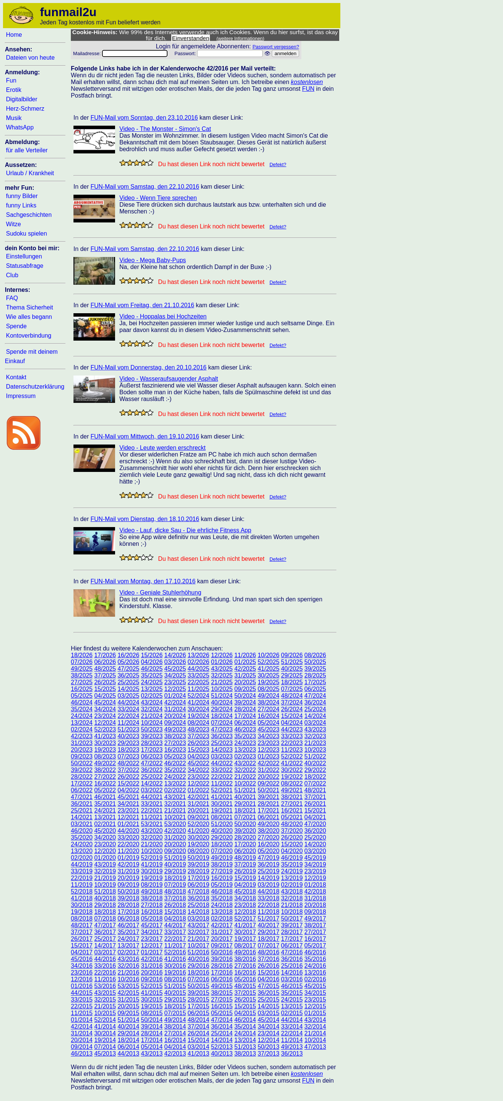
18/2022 (315, 777)
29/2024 (222, 709)
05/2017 (315, 945)
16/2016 (245, 972)
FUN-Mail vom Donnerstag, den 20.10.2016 (148, 367)
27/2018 (152, 905)
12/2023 (268, 750)
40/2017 (268, 925)
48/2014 (199, 1020)
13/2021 (105, 817)
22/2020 (128, 844)
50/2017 (292, 918)
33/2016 (105, 966)
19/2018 (82, 912)
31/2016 (152, 966)
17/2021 (268, 810)
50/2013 (268, 1047)
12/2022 (199, 783)
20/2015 (128, 1006)
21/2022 (245, 777)
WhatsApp (20, 127)
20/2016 (152, 972)
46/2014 (245, 1020)
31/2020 (175, 837)
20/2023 (82, 750)
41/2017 (245, 925)
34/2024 (105, 709)
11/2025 (199, 689)
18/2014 (128, 1040)
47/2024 (315, 695)
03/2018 (199, 918)
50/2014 (152, 1020)
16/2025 (82, 689)
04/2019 (245, 885)
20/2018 (315, 905)
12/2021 (128, 817)
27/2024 (268, 709)
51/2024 (222, 695)
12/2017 (152, 945)
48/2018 (175, 891)
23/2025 (175, 682)
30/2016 (175, 966)
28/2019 (199, 871)
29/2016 (199, 966)
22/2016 (105, 972)
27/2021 (292, 804)
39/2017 (292, 925)
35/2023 (245, 736)
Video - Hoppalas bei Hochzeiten (163, 316)
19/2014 (105, 1040)
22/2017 (175, 939)
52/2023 (105, 729)
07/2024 (222, 722)
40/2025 (292, 668)
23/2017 (152, 939)
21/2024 (152, 716)
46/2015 (292, 986)
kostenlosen (307, 82)
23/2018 (245, 905)
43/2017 (199, 925)
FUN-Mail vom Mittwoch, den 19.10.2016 (144, 436)
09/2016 (152, 979)
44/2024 (128, 702)
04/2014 (175, 1047)
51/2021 (245, 790)
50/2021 (268, 790)
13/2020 (82, 851)
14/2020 (315, 844)
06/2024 (245, 722)
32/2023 (315, 736)
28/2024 (245, 709)
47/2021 (82, 797)
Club (12, 275)
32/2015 (105, 999)
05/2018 (152, 918)
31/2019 (128, 871)
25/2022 (152, 777)
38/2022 (105, 770)
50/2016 (222, 952)
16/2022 (105, 783)
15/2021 (315, 810)
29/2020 (222, 837)
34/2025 (175, 675)
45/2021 (128, 797)
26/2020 (292, 837)
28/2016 (222, 966)
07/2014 (105, 1047)
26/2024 (292, 709)
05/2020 (268, 851)
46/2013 (82, 1053)
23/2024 (105, 716)
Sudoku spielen (26, 233)
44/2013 (128, 1053)
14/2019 (268, 878)
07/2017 (268, 945)
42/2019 (128, 864)
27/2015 (222, 999)
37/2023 (199, 736)
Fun (11, 80)
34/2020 (105, 837)
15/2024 (292, 716)
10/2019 (105, 885)
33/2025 (199, 675)
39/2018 (128, 898)
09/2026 (292, 655)
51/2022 (315, 756)
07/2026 (82, 662)
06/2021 (268, 817)
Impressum (21, 396)
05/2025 (82, 695)
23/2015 (315, 999)
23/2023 (268, 743)
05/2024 (268, 722)
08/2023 (105, 756)
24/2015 (292, 999)
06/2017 (292, 945)
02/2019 (292, 885)
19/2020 (199, 844)
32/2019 (105, 871)
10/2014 (315, 1040)
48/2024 (292, 695)
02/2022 (175, 790)
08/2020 (199, 851)
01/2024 (175, 695)
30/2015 (152, 999)
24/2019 (292, 871)
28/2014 (152, 1033)
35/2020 (82, 837)
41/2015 (152, 993)
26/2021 (315, 804)
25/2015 (268, 999)
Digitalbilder (21, 99)
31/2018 (315, 898)
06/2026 (105, 662)
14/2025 (128, 689)
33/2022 (222, 770)
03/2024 (315, 722)
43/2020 (152, 831)
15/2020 (292, 844)
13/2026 (199, 655)
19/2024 (199, 716)
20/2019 (128, 878)
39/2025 (315, 668)
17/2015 (199, 1006)
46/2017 (128, 925)
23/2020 (105, 844)
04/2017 (82, 952)
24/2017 (128, 939)
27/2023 (175, 743)
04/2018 (175, 918)
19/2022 (292, 777)
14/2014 (222, 1040)
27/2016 (245, 966)
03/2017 (105, 952)
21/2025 (222, 682)
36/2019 (268, 864)
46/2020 (82, 831)
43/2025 (222, 668)
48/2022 (128, 763)
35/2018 (222, 898)
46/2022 (175, 763)
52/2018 (82, 891)
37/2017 (82, 932)
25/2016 (292, 966)
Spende (16, 326)
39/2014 (152, 1026)
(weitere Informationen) (241, 38)
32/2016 (128, 966)
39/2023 (152, 736)
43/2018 (292, 891)
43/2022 (245, 763)
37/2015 (245, 993)
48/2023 (199, 729)
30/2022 (292, 770)
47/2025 (128, 668)
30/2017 (245, 932)
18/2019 (175, 878)
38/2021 (292, 797)
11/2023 (292, 750)
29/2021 (245, 804)
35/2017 (128, 932)
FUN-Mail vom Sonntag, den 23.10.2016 (144, 117)
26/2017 (82, 939)
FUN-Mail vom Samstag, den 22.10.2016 (144, 186)
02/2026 (199, 662)
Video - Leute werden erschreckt (163, 448)
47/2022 (152, 763)
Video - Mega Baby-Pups (153, 260)
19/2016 (175, 972)
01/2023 (268, 756)
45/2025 (175, 668)
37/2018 (175, 898)
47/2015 (268, 986)
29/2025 (292, 675)
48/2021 (315, 790)
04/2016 (268, 979)
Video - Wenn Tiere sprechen (158, 198)
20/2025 (245, 682)
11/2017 (175, 945)
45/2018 (245, 891)
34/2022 (199, 770)
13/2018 (222, 912)
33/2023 (292, 736)
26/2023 (199, 743)
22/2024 (128, 716)
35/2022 (175, 770)
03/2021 (82, 824)
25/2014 (222, 1033)
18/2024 (222, 716)
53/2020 (175, 824)
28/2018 (128, 905)
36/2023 (222, 736)
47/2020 (315, 824)
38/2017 (315, 925)
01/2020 (105, 858)
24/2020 (82, 844)
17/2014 (152, 1040)
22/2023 (292, 743)
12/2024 (105, 722)
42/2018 (315, 891)
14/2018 (199, 912)
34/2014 (268, 1026)
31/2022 (268, 770)
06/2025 (315, 689)
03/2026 (175, 662)
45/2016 (82, 959)
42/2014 (82, 1026)
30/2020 (199, 837)
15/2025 (105, 689)
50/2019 (199, 858)
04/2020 (292, 851)
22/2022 (222, 777)
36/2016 (292, 959)
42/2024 (175, 702)
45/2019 (315, 858)
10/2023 (315, 750)
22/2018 (268, 905)
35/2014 (245, 1026)
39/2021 (268, 797)
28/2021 (268, 804)
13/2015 (292, 1006)
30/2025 (268, 675)
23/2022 (199, 777)
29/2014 (128, 1033)
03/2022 (152, 790)
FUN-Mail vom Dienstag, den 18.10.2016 (144, 519)
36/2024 (315, 702)
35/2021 (105, 804)
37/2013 (268, 1053)
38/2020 (268, 831)
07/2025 (292, 689)
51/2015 (175, 986)
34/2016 (82, 966)
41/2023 (105, 736)
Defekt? (277, 164)
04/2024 (292, 722)
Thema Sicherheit (29, 307)
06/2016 (222, 979)
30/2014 (105, 1033)
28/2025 (315, 675)
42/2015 (128, 993)
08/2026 (315, 655)
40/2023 (128, 736)
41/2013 (199, 1053)
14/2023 (222, 750)
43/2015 (105, 993)
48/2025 (105, 668)
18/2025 (292, 682)
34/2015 (315, 993)
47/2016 (292, 952)
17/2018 (128, 912)
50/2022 (82, 763)
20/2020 (175, 844)
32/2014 (315, 1026)
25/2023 (222, 743)
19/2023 (105, 750)
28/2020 (245, 837)
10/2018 (292, 912)
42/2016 (152, 959)
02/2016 (315, 979)
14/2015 (268, 1006)
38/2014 (175, 1026)
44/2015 (82, 993)
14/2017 (105, 945)
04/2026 (152, 662)
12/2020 (105, 851)
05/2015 (222, 1013)
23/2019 (315, 871)
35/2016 (315, 959)
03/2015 (268, 1013)
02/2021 (105, 824)
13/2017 (128, 945)
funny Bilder (22, 196)
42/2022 (268, 763)
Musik (14, 118)
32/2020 (152, 837)
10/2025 (222, 689)
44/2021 (152, 797)
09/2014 (82, 1047)
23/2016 (82, 972)
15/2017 (82, 945)
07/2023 (128, 756)
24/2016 (315, 966)
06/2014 (128, 1047)
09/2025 (245, 689)
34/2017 (152, 932)
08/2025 (268, 689)
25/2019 (268, 871)
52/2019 (152, 858)
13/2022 (175, 783)
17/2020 (245, 844)
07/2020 (222, 851)
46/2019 (292, 858)
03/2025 (128, 695)
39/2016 (222, 959)
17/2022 (82, 783)
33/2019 (82, 871)
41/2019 (152, 864)
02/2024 (82, 729)
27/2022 (105, 777)
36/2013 (292, 1053)
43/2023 (315, 729)
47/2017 (105, 925)
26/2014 (199, 1033)
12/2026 (222, 655)
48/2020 (292, 824)
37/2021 (315, 797)
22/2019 (82, 878)
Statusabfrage (24, 266)
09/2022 (268, 783)
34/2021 (128, 804)
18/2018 (105, 912)
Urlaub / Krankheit (30, 173)
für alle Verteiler (27, 150)
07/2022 (315, 783)
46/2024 (82, 702)
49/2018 (152, 891)
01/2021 (128, 824)
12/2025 (175, 689)
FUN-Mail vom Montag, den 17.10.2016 (142, 581)
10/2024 (152, 722)
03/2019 (268, 885)
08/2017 (245, 945)
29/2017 (268, 932)
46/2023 (245, 729)
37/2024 (292, 702)
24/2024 (82, 716)
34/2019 (315, 864)
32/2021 (175, 804)
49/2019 (222, 858)
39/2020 (245, 831)
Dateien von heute (30, 57)
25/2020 (315, 837)
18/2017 (268, 939)
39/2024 (245, 702)
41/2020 (199, 831)
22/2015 (82, 1006)
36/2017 (105, 932)
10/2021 (175, 817)
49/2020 (268, 824)
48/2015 (245, 986)
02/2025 (152, 695)
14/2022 (152, 783)
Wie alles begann (29, 317)
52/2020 (199, 824)
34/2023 (268, 736)
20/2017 (222, 939)
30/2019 (152, 871)
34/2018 (245, 898)
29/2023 (128, 743)
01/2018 (315, 885)
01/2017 (152, 952)
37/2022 (128, 770)
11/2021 (152, 817)
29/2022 (315, 770)
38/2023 (175, 736)
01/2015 (315, 1013)
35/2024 (82, 709)
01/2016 (82, 986)
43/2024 (152, 702)
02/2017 (128, 952)
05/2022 (105, 790)
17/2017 (292, 939)
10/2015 (105, 1013)
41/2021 (222, 797)
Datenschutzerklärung (35, 386)
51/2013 (245, 1047)
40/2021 (245, 797)
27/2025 (82, 682)
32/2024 (152, 709)
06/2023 (152, 756)
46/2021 (105, 797)
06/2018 (128, 918)
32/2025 (222, 675)
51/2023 (128, 729)
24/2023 (245, 743)
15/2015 (245, 1006)
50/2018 (128, 891)
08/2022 (292, 783)
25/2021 (82, 810)
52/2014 (105, 1020)
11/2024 (128, 722)
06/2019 (199, 885)
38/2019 (222, 864)
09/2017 (222, 945)
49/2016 (245, 952)
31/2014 (82, 1033)
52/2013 (222, 1047)
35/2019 (292, 864)
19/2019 (152, 878)
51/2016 (199, 952)
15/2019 (245, 878)
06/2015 (199, 1013)
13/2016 (315, 972)
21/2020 (152, 844)
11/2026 (245, 655)
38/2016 (245, 959)
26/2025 (105, 682)
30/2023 (105, 743)
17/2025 (315, 682)
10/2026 (268, 655)
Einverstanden (190, 38)
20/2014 (82, 1040)
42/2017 (222, 925)
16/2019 (222, 878)
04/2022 (128, 790)
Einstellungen (24, 256)
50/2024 (245, 695)
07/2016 (199, 979)
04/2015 (245, 1013)
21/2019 (105, 878)
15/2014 (199, 1040)
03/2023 (222, 756)
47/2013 (315, 1047)
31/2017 (222, 932)
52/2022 (292, 756)
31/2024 (175, 709)
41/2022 (292, 763)
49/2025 (82, 668)
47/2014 (222, 1020)
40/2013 (222, 1053)
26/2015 (245, 999)
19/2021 (222, 810)
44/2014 (292, 1020)
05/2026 (128, 662)
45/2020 (105, 831)
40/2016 (199, 959)
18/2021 (245, 810)
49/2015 (222, 986)
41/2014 (105, 1026)
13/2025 (152, 689)
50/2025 (315, 662)
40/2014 (128, 1026)
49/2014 (175, 1020)
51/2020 (222, 824)
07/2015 (175, 1013)
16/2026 (128, 655)
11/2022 (222, 783)
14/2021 (82, 817)
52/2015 (152, 986)
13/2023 (245, 750)
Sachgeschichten (29, 215)
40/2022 (315, 763)
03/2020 (315, 851)
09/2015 (128, 1013)
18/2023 (128, 750)
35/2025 (152, 675)
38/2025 (82, 675)
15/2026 (152, 655)
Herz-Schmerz (25, 108)
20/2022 (268, 777)
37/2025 (105, 675)
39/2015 (199, 993)
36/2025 (128, 675)
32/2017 (199, 932)
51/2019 (175, 858)
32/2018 (292, 898)
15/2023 (199, 750)
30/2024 (199, 709)
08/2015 (152, 1013)
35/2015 (292, 993)
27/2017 (315, 932)
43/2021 (175, 797)
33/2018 (268, 898)
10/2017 (199, 945)
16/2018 (152, 912)
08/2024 (199, 722)
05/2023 (175, 756)
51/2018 (105, 891)
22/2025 (199, 682)
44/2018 (268, 891)
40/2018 (105, 898)
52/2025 (268, 662)
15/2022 (128, 783)
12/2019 (315, 878)
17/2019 (199, 878)
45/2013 (105, 1053)
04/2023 (199, 756)
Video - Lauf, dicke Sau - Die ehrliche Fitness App (186, 530)
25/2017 (105, 939)
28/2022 (82, 777)
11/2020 (128, 851)
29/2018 (105, 905)
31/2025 (245, 675)
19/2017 (245, 939)
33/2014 (292, 1026)
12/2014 (268, 1040)
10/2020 (152, 851)
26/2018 (175, 905)
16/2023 (175, 750)
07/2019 (175, 885)
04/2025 (105, 695)
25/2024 (315, 709)
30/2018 (82, 905)
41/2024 (199, 702)
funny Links (21, 205)
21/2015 (105, 1006)
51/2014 (128, 1020)
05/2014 (152, 1047)
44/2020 (128, 831)
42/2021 (199, 797)
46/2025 (152, 668)
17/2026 (105, 655)
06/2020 (245, 851)
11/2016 (105, 979)
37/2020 (292, 831)
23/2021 (128, 810)
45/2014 (268, 1020)
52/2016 (175, 952)
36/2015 (268, 993)
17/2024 (245, 716)
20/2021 (199, 810)
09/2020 (175, 851)
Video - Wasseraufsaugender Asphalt (169, 379)
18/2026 (82, 655)
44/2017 (175, 925)
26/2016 (268, 966)
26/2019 (245, 871)
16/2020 (268, 844)
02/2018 (222, 918)
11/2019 (82, 885)
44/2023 (292, 729)
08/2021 (222, 817)
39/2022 (82, 770)
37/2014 (199, 1026)
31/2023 (82, 743)
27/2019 (222, 871)
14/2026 (175, 655)
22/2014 (292, 1033)
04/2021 (315, 817)
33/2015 (82, 999)
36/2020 (315, 831)
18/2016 (199, 972)
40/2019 (175, 864)
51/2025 (292, 662)
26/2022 (128, 777)
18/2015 (175, 1006)
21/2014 (315, 1033)
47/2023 (222, 729)
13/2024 (82, 722)
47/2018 (199, 891)
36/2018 (199, 898)
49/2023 (175, 729)
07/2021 (245, 817)
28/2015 (199, 999)
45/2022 (199, 763)
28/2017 (292, 932)
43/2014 (315, 1020)
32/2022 (245, 770)
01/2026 (222, 662)
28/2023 (152, 743)
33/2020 (128, 837)
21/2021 (175, 810)
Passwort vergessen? (276, 47)
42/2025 (245, 668)
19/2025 (268, 682)
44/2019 (82, 864)
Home (14, 35)
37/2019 (245, 864)
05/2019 (222, 885)
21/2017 (199, 939)
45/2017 (152, 925)
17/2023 (152, 750)
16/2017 (315, 939)
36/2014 (222, 1026)
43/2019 (105, 864)
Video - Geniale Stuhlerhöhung (161, 592)
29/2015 (175, 999)
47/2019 (268, 858)
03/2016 (292, 979)
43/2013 (152, 1053)
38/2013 (245, 1053)
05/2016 (245, 979)
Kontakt (16, 377)
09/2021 (199, 817)
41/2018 (82, 898)
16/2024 (268, 716)
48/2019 (245, 858)
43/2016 (128, 959)
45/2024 (105, 702)
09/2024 (175, 722)
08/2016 (175, 979)
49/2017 (315, 918)
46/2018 (222, 891)
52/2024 (199, 695)
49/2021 (292, 790)
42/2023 (82, 736)
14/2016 (292, 972)
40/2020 (222, 831)
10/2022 (245, 783)
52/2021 (222, 790)
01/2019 (128, 858)
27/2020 (268, 837)
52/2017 (245, 918)
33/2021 (152, 804)
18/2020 (222, 844)
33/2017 (175, 932)
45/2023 (268, 729)
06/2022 (82, 790)
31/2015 (128, 999)
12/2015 (315, 1006)
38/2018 (152, 898)
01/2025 (245, 662)
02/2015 (292, 1013)
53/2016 (105, 986)
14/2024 (315, 716)
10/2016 (128, 979)
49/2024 (268, 695)
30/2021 (222, 804)
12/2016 (82, 979)
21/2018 (292, 905)
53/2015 (128, 986)
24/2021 (105, 810)
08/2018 (82, 918)
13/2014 (245, 1040)
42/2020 (175, 831)
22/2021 (152, 810)
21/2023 (315, 743)
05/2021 (292, 817)
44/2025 (199, 668)
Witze (13, 224)
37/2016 (268, 959)
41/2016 (175, 959)
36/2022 (152, 770)
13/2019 (292, 878)
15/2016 (268, 972)
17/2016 (222, 972)
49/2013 (292, 1047)
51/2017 (268, 918)
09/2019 (128, 885)
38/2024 (268, 702)
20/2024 (175, 716)
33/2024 (128, 709)
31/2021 (199, 804)
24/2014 (245, 1033)
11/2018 (268, 912)
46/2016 (315, 952)
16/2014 (175, 1040)
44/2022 (222, 763)
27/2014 (175, 1033)
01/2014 (82, 1020)
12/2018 (245, 912)
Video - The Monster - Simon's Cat (165, 129)
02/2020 (82, 858)
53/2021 (152, 824)
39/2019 (199, 864)
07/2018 (105, 918)
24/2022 (175, 777)
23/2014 (268, 1033)
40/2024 (222, 702)
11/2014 (292, 1040)
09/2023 (82, 756)
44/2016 (105, 959)
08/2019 (152, 885)
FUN (308, 89)
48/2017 (82, 925)
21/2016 (128, 972)
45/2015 (315, 986)
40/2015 (175, 993)
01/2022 (199, 790)
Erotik (13, 90)
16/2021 (292, 810)
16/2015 (222, 1006)
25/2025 (128, 682)
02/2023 (245, 756)
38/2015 (222, 993)
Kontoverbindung (28, 335)
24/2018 (222, 905)
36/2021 (82, 804)
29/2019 (175, 871)
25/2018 (199, 905)
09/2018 (315, 912)
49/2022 (105, 763)
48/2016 (268, 952)
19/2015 (152, 1006)
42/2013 (175, 1053)
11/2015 (82, 1013)
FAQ (12, 298)
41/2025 (268, 668)
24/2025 (152, 682)
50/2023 (152, 729)
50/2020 (245, 824)
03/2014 (199, 1047)
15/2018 (175, 912)
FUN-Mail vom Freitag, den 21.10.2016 (142, 305)
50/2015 (199, 986)
